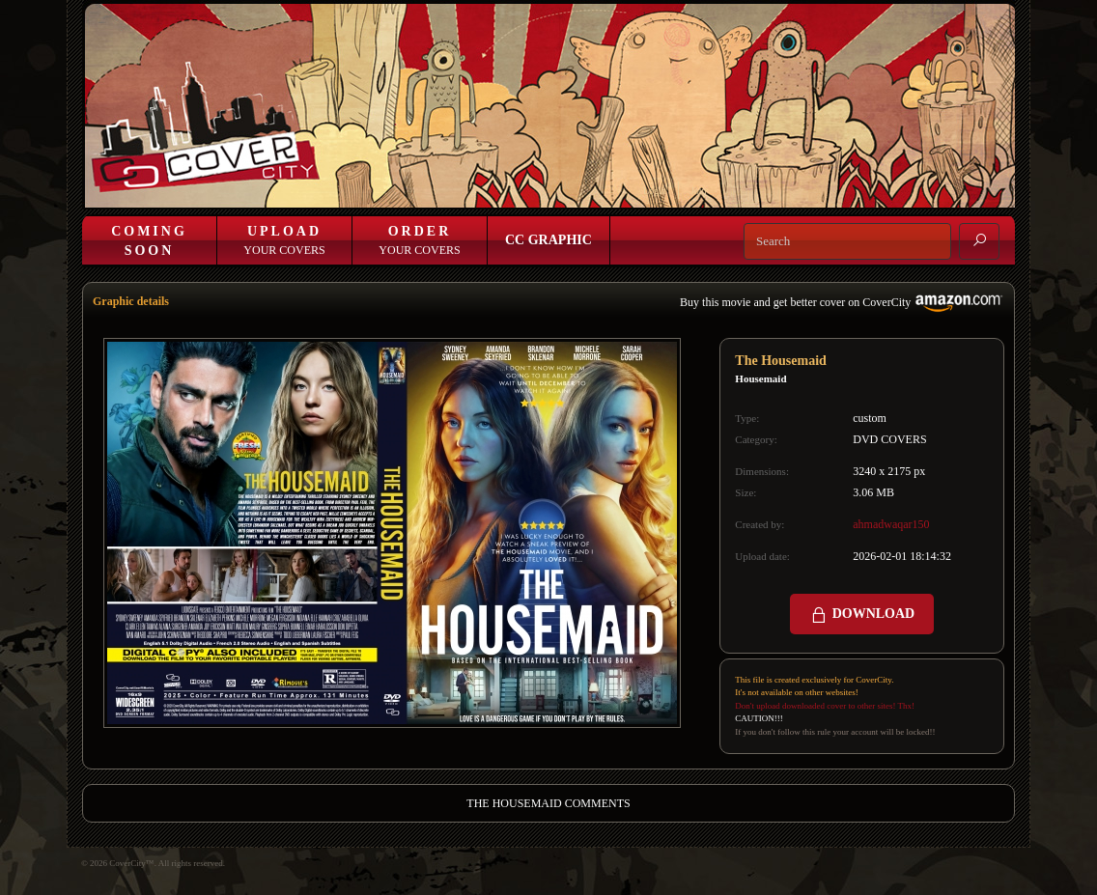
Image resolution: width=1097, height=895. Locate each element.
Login (654, 190)
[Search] (847, 241)
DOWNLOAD (861, 615)
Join (698, 190)
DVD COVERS (889, 439)
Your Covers (283, 240)
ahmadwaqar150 (891, 524)
